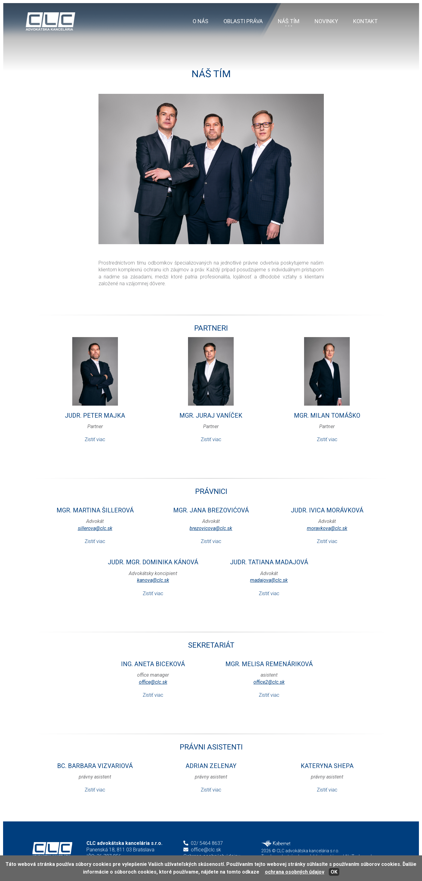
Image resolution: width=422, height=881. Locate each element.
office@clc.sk (153, 682)
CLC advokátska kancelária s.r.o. (52, 849)
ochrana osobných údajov (294, 872)
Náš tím (288, 21)
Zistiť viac (95, 439)
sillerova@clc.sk (95, 528)
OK (334, 872)
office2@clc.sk (269, 682)
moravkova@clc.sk (327, 528)
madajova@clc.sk (269, 580)
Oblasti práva (243, 21)
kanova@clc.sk (153, 580)
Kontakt (365, 21)
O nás (200, 21)
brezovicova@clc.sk (211, 528)
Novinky (326, 21)
